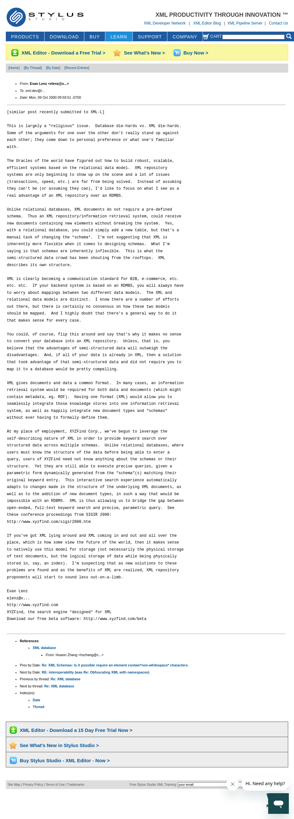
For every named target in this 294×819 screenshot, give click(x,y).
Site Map (13, 784)
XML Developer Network (165, 23)
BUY (94, 36)
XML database (44, 648)
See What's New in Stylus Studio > (59, 745)
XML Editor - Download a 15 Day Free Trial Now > (76, 730)
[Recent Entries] (76, 68)
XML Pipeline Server (245, 23)
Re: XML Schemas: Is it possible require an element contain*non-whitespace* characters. (115, 665)
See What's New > (144, 52)
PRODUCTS (25, 36)
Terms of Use (55, 784)
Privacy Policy (33, 784)
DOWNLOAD (64, 36)
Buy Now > (196, 52)
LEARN (118, 36)
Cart (212, 36)
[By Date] (53, 68)
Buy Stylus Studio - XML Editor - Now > (65, 760)
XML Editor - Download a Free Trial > (63, 52)
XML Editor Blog (207, 23)
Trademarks (75, 784)
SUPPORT (150, 36)
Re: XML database (65, 679)
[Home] (14, 68)
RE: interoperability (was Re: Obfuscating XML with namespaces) (95, 672)
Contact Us (278, 23)
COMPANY (185, 36)
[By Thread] (33, 68)
